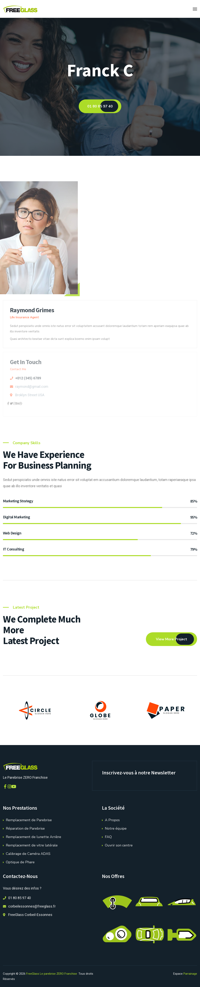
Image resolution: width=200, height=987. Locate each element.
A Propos (112, 820)
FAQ (108, 837)
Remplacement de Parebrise (29, 820)
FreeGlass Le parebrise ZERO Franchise (51, 973)
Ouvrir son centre (119, 845)
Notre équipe (116, 828)
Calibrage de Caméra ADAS (28, 853)
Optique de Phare (20, 862)
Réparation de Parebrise (25, 828)
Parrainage (190, 973)
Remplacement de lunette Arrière (33, 837)
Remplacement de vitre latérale (32, 845)
